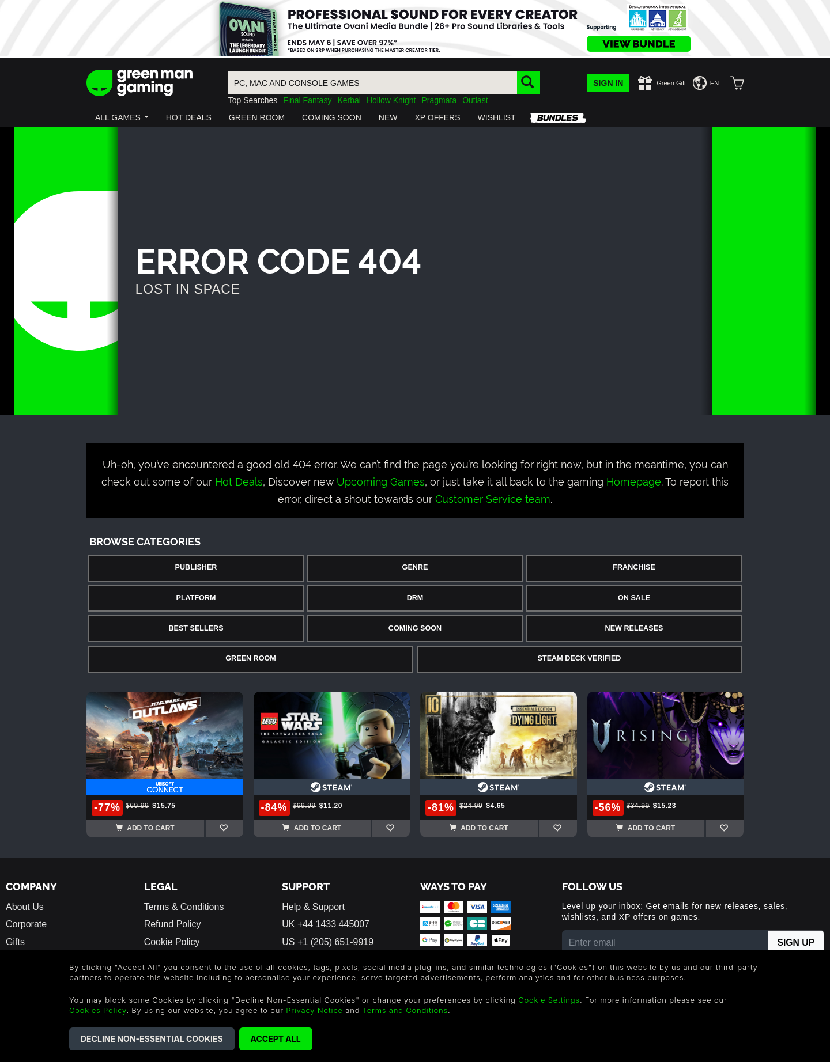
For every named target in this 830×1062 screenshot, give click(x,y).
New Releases (634, 628)
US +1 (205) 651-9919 (327, 942)
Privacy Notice (314, 1010)
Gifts (15, 942)
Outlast (475, 100)
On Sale (634, 598)
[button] (121, 117)
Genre (415, 567)
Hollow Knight (391, 100)
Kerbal (348, 100)
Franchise (634, 567)
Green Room (250, 658)
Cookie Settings (549, 999)
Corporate (26, 924)
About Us (25, 907)
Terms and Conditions (405, 1010)
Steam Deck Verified (579, 658)
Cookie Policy (172, 942)
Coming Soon (415, 628)
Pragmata (438, 100)
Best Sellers (195, 628)
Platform (196, 598)
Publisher (196, 567)
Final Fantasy (307, 100)
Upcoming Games (381, 480)
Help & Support (313, 907)
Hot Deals (239, 480)
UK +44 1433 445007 (325, 924)
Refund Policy (172, 924)
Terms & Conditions (184, 907)
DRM (415, 598)
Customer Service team (492, 498)
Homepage (633, 480)
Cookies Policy (97, 1010)
